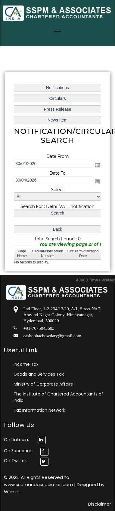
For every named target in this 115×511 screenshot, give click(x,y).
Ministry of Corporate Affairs (43, 384)
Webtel (12, 491)
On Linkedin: (25, 440)
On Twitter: (15, 461)
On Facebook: (18, 451)
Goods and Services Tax (39, 374)
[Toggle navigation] (57, 32)
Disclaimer (99, 504)
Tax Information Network (39, 410)
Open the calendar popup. (97, 165)
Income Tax (26, 364)
